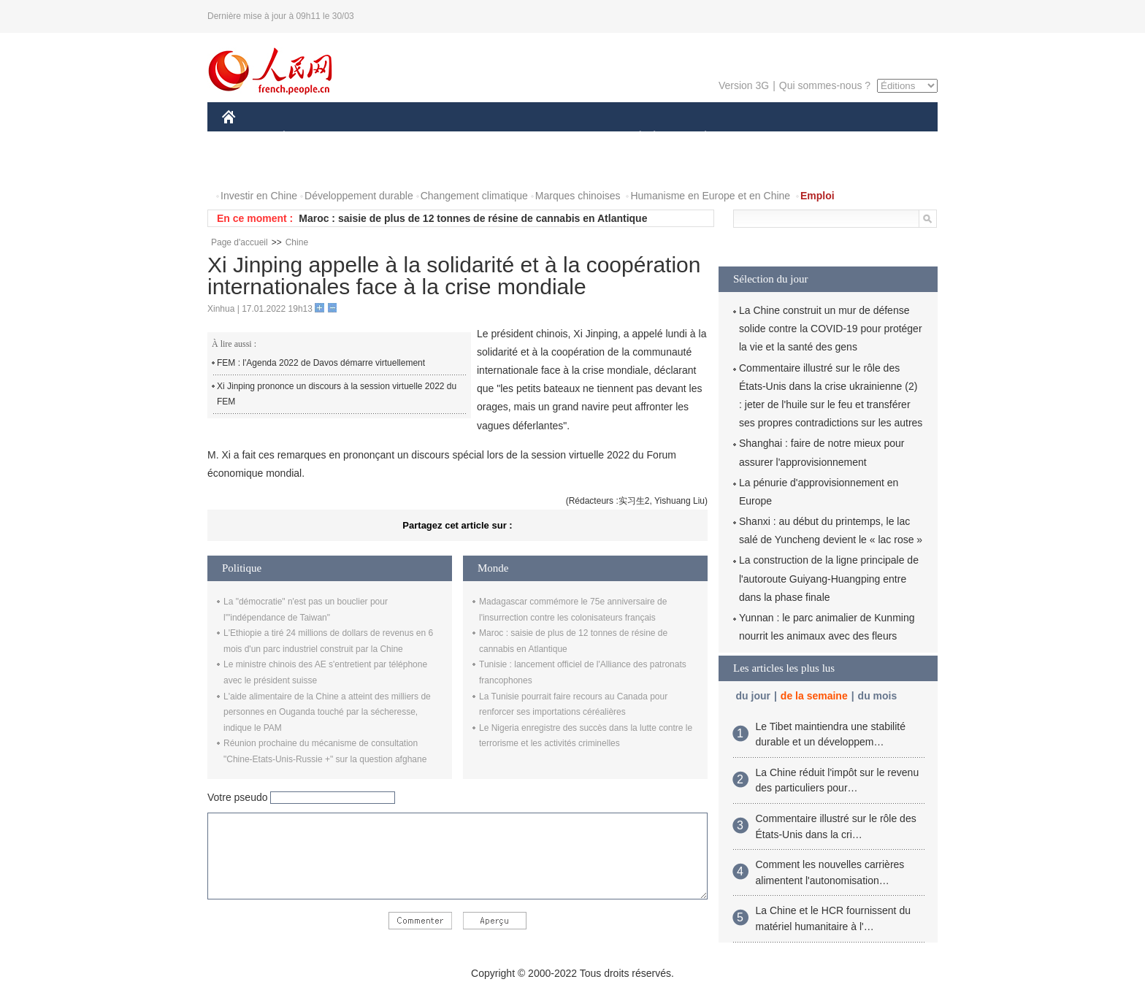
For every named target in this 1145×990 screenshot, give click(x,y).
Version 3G (744, 85)
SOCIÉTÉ (633, 137)
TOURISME (819, 137)
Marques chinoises (578, 196)
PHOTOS (252, 167)
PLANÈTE (698, 137)
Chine (297, 242)
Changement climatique (474, 196)
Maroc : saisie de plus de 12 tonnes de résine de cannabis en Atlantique (473, 218)
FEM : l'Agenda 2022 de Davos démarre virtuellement (321, 363)
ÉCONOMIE (310, 137)
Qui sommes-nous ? (824, 85)
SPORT (756, 137)
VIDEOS (310, 167)
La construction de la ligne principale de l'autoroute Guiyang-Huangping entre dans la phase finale (829, 578)
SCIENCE (502, 137)
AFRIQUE (438, 137)
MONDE (377, 137)
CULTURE (568, 137)
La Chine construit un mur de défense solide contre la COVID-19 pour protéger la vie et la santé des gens (830, 328)
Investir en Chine (259, 196)
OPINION (887, 137)
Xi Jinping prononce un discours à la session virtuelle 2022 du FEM (336, 394)
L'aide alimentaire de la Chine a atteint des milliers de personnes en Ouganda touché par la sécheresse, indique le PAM (327, 712)
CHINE (247, 137)
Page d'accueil (239, 242)
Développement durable (359, 196)
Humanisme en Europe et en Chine (710, 196)
